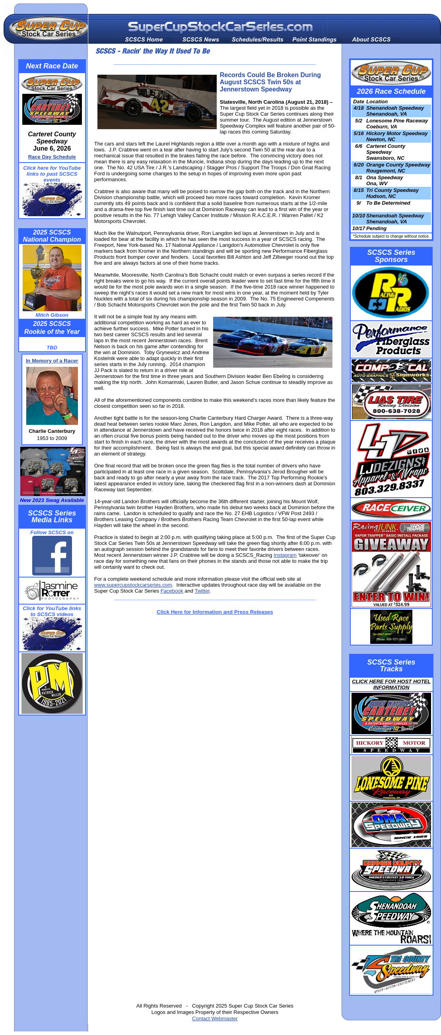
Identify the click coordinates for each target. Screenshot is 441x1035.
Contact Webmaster (215, 1018)
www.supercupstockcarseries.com (133, 585)
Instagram (285, 555)
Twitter (202, 591)
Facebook (172, 591)
